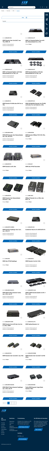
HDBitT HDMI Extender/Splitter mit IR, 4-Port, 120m (35, 293)
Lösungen (3, 424)
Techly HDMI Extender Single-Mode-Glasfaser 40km (34, 388)
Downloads (3, 427)
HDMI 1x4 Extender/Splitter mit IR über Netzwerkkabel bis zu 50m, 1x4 (12, 72)
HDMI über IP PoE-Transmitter (32, 166)
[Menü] (2, 7)
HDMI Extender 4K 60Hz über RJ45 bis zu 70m (13, 104)
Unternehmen (4, 429)
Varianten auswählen (13, 51)
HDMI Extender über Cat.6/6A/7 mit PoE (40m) (35, 356)
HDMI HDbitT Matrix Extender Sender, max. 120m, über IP (12, 293)
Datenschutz (11, 421)
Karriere (2, 432)
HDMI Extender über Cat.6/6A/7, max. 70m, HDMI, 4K (12, 41)
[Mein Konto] (40, 7)
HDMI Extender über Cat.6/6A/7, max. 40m (13, 355)
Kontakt (2, 434)
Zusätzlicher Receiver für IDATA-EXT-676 (35, 229)
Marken (2, 431)
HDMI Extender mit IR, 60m (9, 166)
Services (2, 426)
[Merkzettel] (42, 7)
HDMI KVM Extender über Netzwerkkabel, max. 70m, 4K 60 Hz (13, 135)
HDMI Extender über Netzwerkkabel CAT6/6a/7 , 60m (11, 198)
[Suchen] (34, 7)
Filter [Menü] (24, 17)
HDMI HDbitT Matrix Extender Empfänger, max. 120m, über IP (13, 388)
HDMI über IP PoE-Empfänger (10, 261)
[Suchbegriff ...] (20, 7)
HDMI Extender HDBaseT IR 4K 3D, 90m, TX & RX (35, 135)
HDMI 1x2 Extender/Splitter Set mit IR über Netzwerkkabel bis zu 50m (34, 41)
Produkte (3, 423)
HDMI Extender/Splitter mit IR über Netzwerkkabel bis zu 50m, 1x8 (34, 72)
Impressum (11, 423)
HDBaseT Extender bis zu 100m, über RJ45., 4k (34, 198)
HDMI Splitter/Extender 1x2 (32, 324)
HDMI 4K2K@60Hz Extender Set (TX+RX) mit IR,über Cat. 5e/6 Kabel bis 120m (35, 104)
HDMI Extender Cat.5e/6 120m (32, 261)
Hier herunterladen (23, 439)
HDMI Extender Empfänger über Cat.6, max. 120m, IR (12, 230)
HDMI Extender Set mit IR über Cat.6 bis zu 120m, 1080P (12, 324)
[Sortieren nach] (24, 21)
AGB (10, 424)
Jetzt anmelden (38, 429)
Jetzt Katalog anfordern (23, 427)
